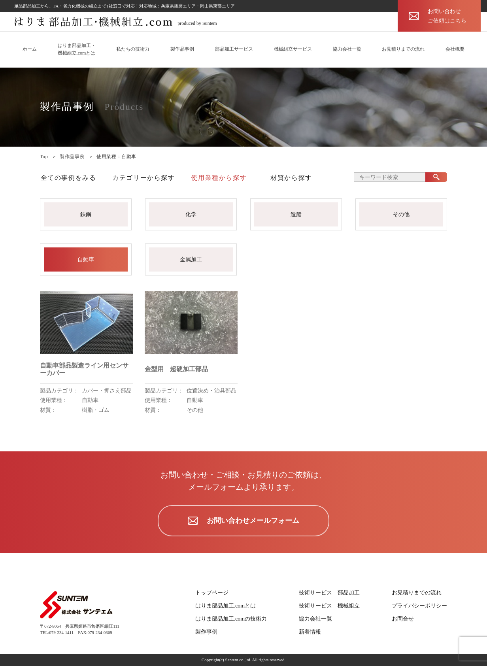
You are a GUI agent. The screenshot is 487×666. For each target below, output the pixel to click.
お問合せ (403, 619)
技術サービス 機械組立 (329, 606)
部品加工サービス (234, 49)
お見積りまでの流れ (403, 49)
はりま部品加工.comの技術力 (231, 619)
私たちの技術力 (132, 49)
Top (44, 156)
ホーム (30, 49)
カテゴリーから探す (143, 177)
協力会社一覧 (347, 49)
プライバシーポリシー (419, 606)
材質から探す (291, 177)
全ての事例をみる (68, 177)
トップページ (211, 593)
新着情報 (310, 632)
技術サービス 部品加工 (329, 593)
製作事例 (206, 632)
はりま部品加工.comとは (225, 606)
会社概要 (454, 49)
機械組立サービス (293, 49)
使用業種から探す (219, 177)
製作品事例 (182, 49)
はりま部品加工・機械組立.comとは (77, 49)
